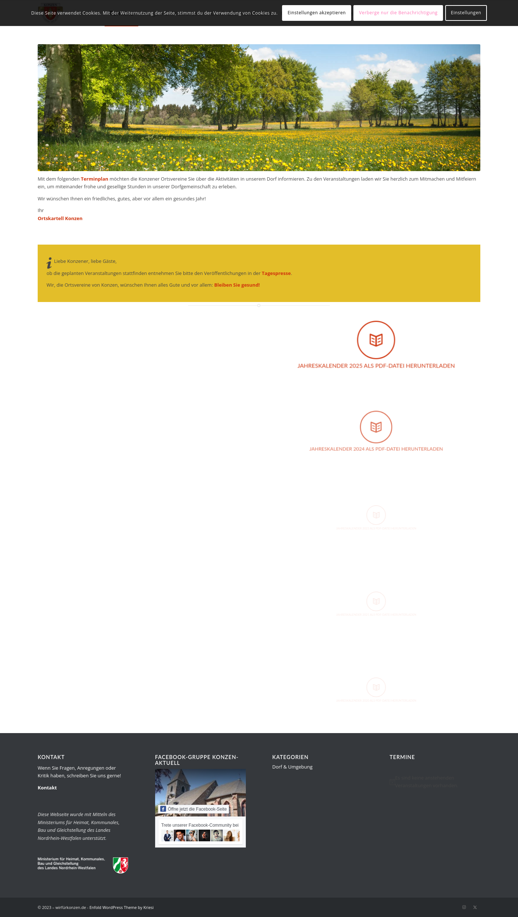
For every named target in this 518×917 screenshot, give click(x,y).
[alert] (435, 782)
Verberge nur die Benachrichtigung (398, 13)
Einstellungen (466, 13)
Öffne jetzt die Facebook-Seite (193, 809)
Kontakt (47, 787)
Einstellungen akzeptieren (317, 13)
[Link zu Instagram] (463, 907)
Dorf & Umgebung (292, 766)
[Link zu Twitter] (474, 907)
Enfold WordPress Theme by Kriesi (121, 907)
